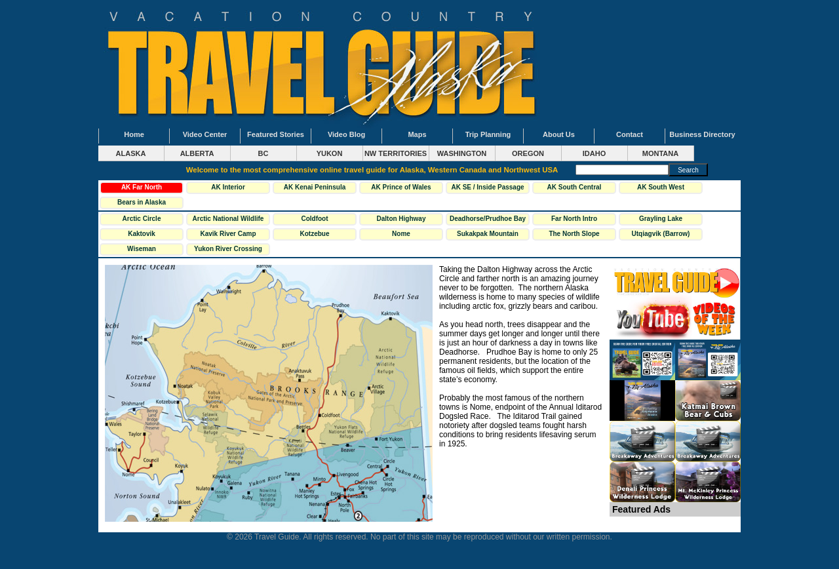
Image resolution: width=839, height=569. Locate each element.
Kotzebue (315, 233)
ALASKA (131, 153)
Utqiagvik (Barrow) (661, 233)
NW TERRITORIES (395, 153)
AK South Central (574, 187)
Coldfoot (314, 218)
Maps (417, 134)
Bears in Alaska (141, 202)
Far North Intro (574, 218)
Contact (629, 134)
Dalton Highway (400, 218)
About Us (559, 134)
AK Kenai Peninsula (314, 187)
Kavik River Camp (228, 233)
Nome (401, 233)
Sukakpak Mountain (487, 233)
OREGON (528, 153)
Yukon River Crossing (228, 248)
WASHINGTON (462, 153)
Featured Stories (275, 134)
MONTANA (660, 153)
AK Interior (228, 187)
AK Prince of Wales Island (401, 189)
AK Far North (141, 187)
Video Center (205, 134)
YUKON (330, 153)
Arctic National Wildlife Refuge (228, 220)
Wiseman (141, 248)
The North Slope (574, 233)
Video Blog (346, 134)
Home (134, 134)
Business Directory (702, 134)
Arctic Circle (142, 218)
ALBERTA (197, 153)
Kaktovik (141, 233)
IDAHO (594, 153)
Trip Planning (488, 134)
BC (263, 153)
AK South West (660, 187)
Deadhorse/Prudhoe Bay (488, 218)
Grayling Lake (660, 218)
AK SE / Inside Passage (487, 187)
